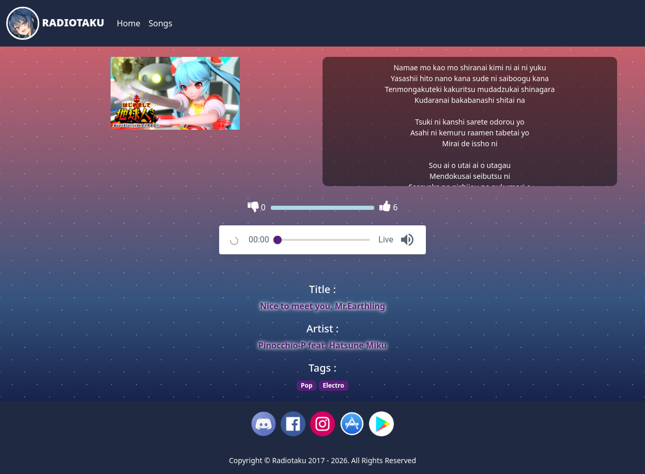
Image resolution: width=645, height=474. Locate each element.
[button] (407, 240)
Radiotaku (55, 23)
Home (129, 23)
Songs (160, 23)
